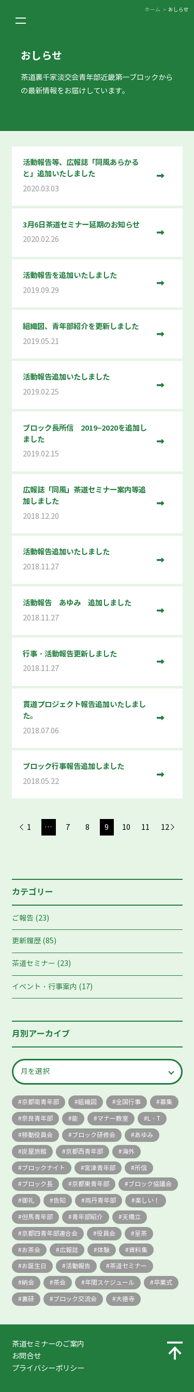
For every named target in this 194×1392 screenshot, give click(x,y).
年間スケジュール (110, 1282)
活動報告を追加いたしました (86, 283)
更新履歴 (26, 941)
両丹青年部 (100, 1200)
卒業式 (163, 1282)
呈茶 (141, 1233)
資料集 (138, 1250)
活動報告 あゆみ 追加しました (86, 611)
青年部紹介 (87, 1217)
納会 (28, 1282)
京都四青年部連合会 (50, 1233)
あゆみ (144, 1135)
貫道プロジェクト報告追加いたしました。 (86, 718)
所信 (141, 1168)
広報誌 (68, 1250)
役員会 (106, 1233)
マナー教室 (112, 1118)
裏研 (28, 1299)
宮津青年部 (99, 1168)
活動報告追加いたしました (86, 385)
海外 (128, 1151)
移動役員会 (37, 1135)
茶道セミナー (33, 963)
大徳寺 (125, 1299)
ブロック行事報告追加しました (86, 774)
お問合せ (26, 1356)
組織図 (87, 1102)
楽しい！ (147, 1200)
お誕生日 (34, 1266)
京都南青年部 (40, 1102)
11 (145, 827)
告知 (59, 1200)
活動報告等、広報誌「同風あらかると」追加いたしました (86, 176)
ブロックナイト (43, 1168)
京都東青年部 (90, 1184)
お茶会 (31, 1250)
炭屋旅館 (34, 1151)
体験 (103, 1250)
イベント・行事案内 (44, 986)
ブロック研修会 (93, 1135)
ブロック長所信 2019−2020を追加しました (86, 441)
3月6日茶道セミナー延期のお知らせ (86, 232)
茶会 (59, 1282)
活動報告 (78, 1266)
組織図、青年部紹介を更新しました (86, 334)
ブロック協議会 (150, 1184)
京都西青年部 (84, 1151)
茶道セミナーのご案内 (48, 1344)
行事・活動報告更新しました (86, 662)
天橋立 (131, 1217)
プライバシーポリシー (48, 1368)
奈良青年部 (37, 1118)
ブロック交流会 (75, 1299)
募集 (166, 1102)
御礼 (28, 1200)
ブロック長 (37, 1184)
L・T (153, 1118)
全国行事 (128, 1102)
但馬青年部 (37, 1217)
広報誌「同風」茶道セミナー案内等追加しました (86, 503)
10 (126, 827)
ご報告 (23, 918)
